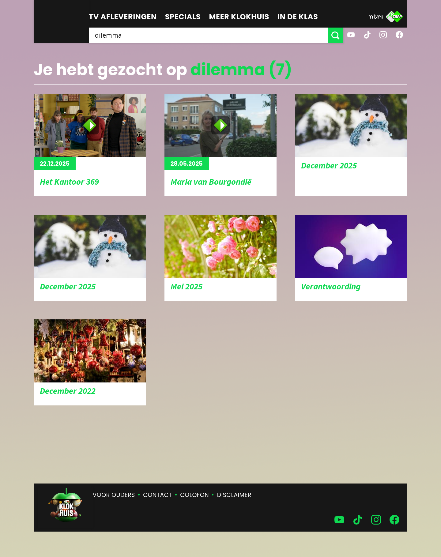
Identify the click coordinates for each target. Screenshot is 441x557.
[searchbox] (208, 35)
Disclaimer (234, 495)
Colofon (194, 495)
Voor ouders (114, 495)
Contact (157, 495)
